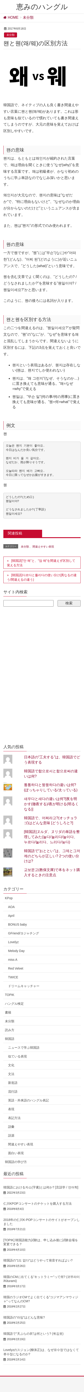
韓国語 (9, 1039)
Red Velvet (15, 968)
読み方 (9, 1030)
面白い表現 (16, 1153)
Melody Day (16, 951)
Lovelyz (13, 942)
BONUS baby (17, 924)
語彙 (11, 1126)
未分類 (10, 35)
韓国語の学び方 (16, 1162)
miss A (12, 959)
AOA (11, 907)
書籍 (8, 1012)
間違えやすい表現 (43, 546)
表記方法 (14, 1118)
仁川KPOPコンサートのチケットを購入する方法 (37, 1203)
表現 (11, 1109)
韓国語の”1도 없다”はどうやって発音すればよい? (38, 1260)
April (11, 915)
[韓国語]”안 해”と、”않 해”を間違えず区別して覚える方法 (41, 563)
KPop (9, 898)
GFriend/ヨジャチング (23, 933)
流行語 (12, 1091)
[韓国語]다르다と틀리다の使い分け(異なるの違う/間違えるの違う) (42, 577)
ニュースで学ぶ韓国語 (23, 1047)
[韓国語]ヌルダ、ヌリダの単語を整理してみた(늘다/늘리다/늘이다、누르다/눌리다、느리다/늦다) (52, 837)
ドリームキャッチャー (23, 986)
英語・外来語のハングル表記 (28, 1100)
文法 (11, 1074)
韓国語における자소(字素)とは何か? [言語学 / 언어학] (40, 1187)
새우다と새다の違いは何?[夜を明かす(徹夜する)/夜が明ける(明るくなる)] (51, 804)
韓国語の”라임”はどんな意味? (24, 1317)
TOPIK (9, 995)
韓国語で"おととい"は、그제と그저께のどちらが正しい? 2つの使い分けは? (52, 856)
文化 (11, 1065)
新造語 (12, 1083)
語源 (11, 1135)
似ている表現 (17, 1056)
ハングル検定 (14, 1003)
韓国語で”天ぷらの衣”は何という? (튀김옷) (33, 1333)
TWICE (13, 977)
